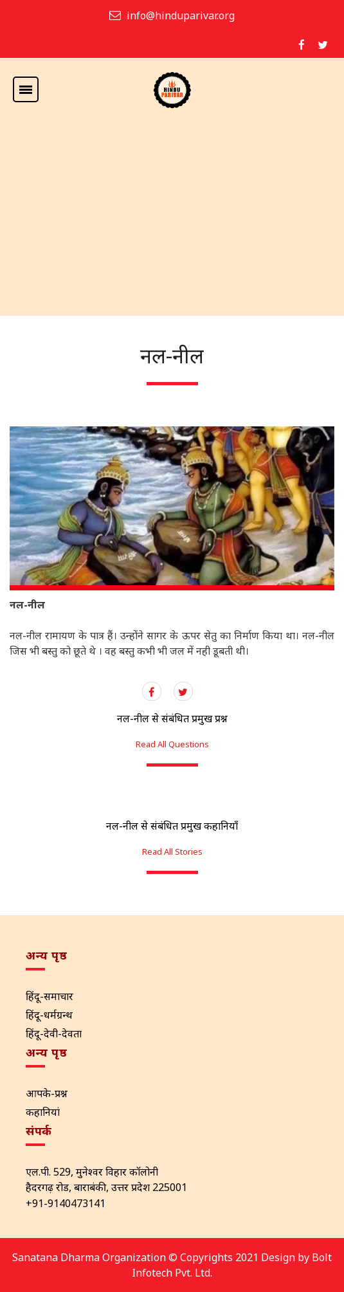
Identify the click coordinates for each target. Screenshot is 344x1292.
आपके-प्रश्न (47, 1093)
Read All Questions (172, 744)
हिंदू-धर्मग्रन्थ (49, 1015)
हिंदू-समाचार (49, 996)
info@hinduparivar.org (181, 15)
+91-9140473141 (65, 1203)
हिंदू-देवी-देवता (54, 1033)
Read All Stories (172, 851)
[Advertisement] (172, 219)
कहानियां (43, 1112)
